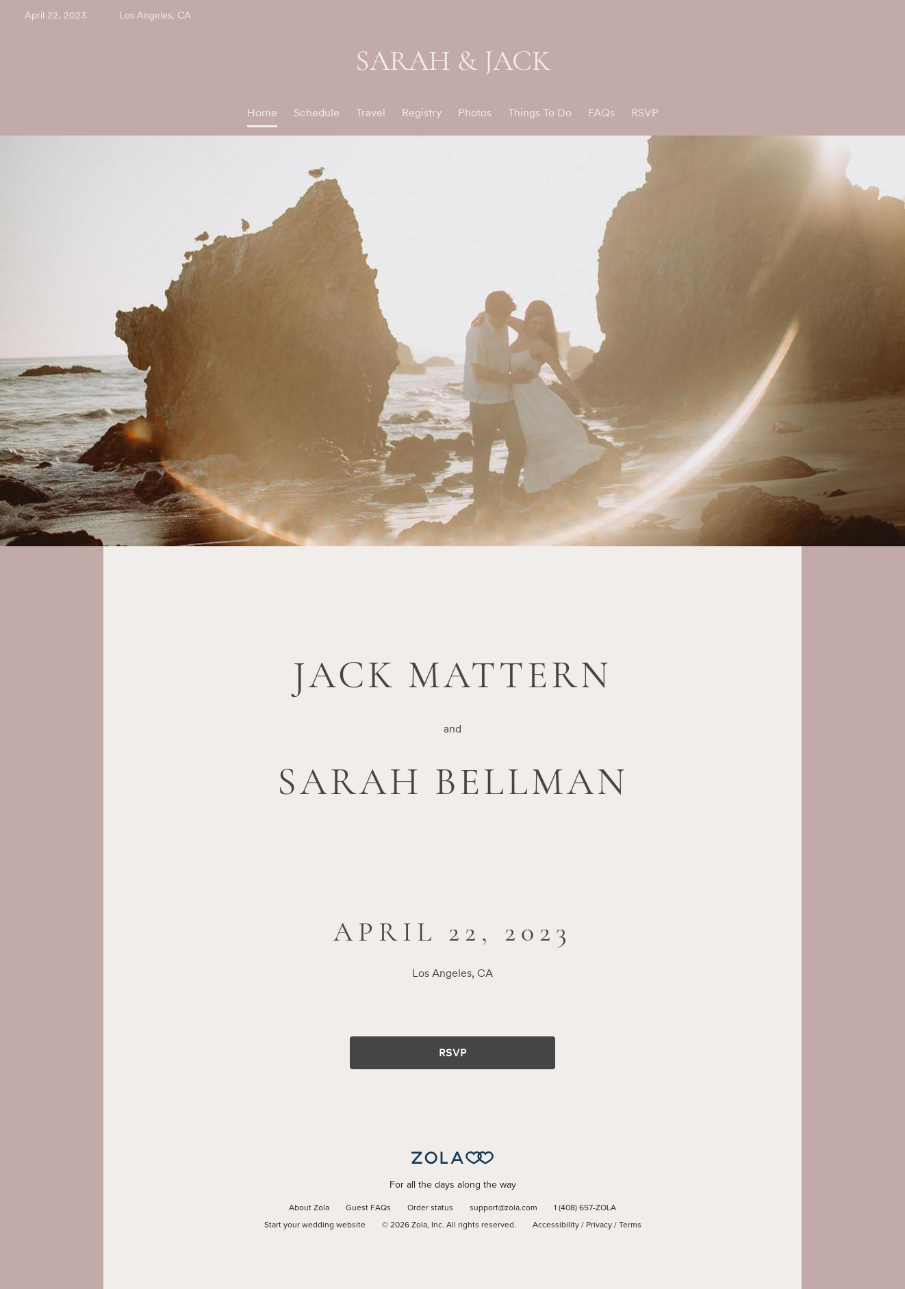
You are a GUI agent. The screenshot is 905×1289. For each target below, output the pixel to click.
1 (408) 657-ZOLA (585, 1208)
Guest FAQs (368, 1208)
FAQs (601, 112)
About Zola (309, 1208)
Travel (370, 112)
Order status (430, 1208)
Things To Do (540, 112)
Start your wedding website (315, 1225)
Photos (475, 112)
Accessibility (556, 1225)
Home (262, 112)
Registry (422, 112)
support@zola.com (503, 1208)
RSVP (645, 112)
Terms (630, 1225)
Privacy (599, 1225)
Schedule (317, 112)
